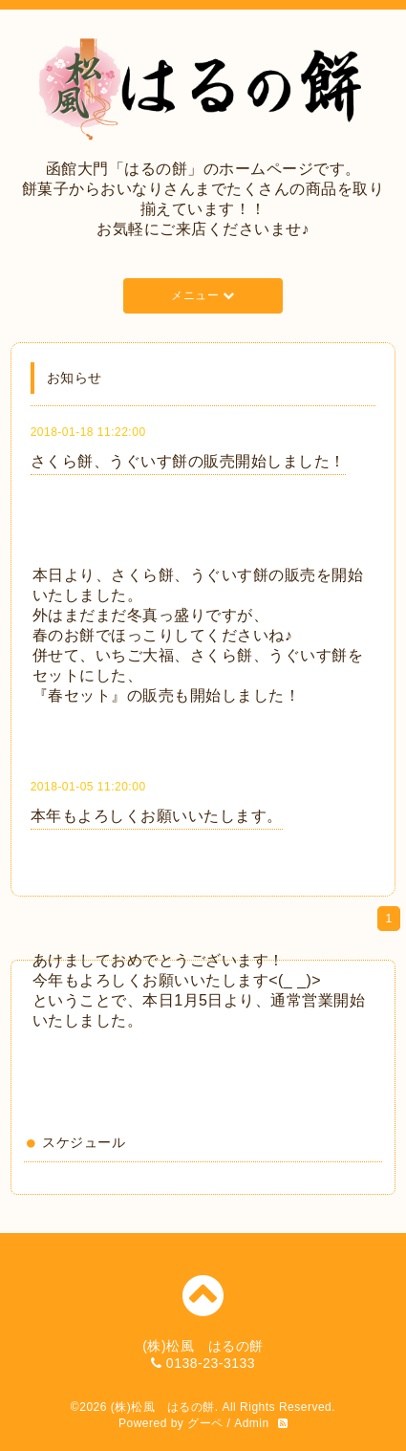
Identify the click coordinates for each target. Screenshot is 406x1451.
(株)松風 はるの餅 (163, 1407)
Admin (251, 1423)
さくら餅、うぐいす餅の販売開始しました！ (188, 461)
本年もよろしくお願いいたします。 (157, 816)
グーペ (205, 1423)
